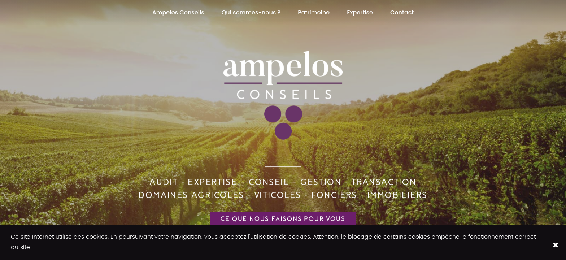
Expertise (360, 12)
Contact (402, 12)
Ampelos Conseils (178, 12)
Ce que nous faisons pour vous (283, 219)
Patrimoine (314, 12)
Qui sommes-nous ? (251, 12)
